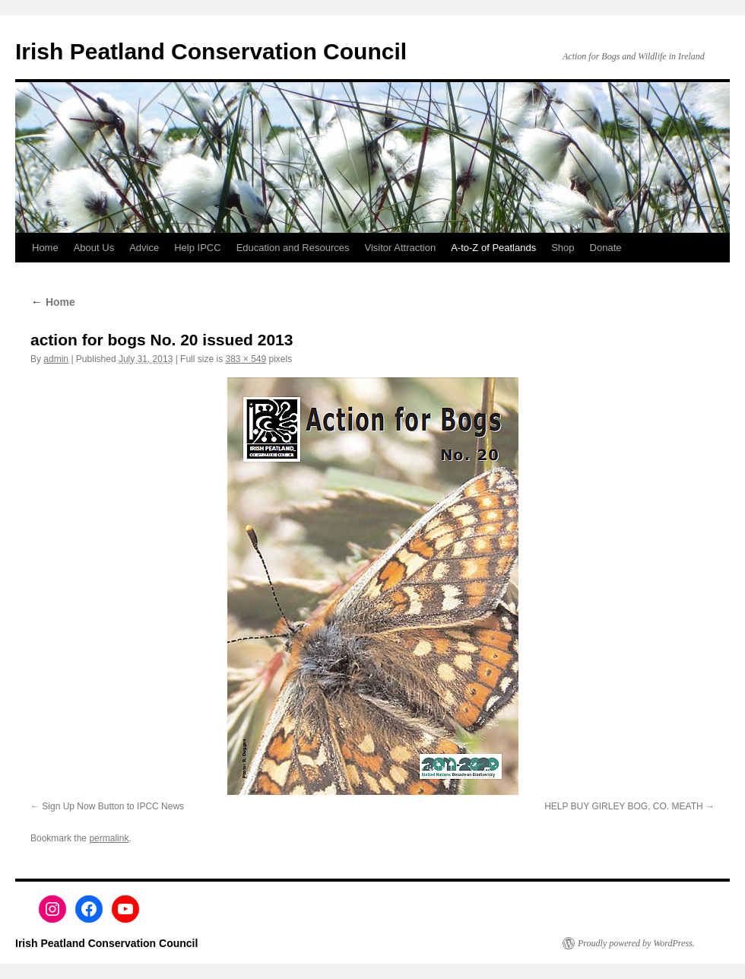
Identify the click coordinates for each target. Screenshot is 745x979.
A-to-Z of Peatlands (493, 247)
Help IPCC (197, 247)
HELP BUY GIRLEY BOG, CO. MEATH (623, 806)
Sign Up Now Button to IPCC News (113, 806)
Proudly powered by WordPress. (636, 943)
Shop (562, 247)
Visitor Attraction (400, 247)
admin (55, 359)
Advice (144, 247)
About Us (94, 247)
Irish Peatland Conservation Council (211, 51)
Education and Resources (293, 247)
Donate (606, 247)
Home (45, 247)
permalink (108, 838)
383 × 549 (245, 359)
